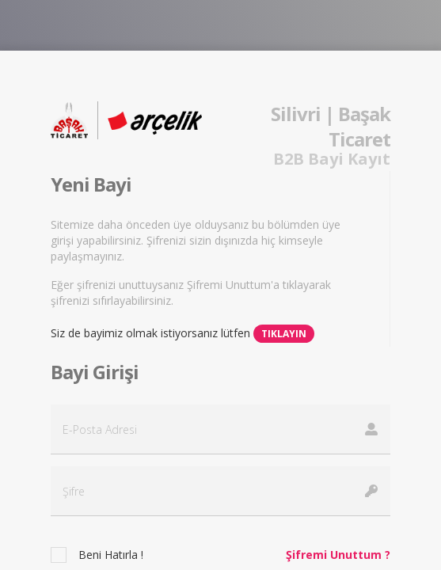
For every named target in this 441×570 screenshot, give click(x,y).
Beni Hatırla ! (110, 554)
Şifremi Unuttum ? (338, 554)
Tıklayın (283, 333)
